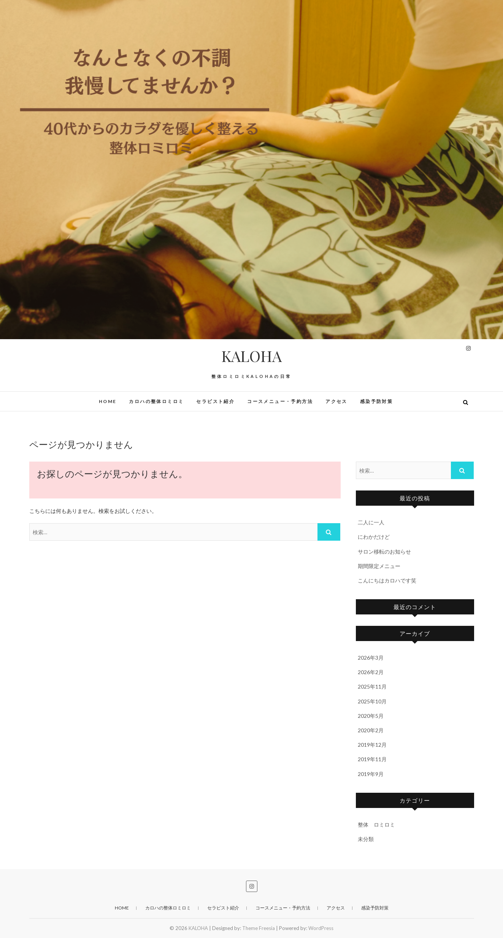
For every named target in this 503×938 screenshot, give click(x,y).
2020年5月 (371, 716)
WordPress (320, 928)
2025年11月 (372, 686)
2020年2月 (371, 730)
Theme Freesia (258, 928)
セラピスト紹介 (215, 401)
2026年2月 (371, 672)
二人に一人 (371, 522)
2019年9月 (371, 774)
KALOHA (251, 356)
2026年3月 (371, 657)
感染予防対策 (376, 401)
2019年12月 (372, 744)
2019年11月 (372, 759)
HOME (108, 401)
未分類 (366, 839)
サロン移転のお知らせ (384, 551)
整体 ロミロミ (376, 824)
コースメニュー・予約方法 (280, 401)
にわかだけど (374, 536)
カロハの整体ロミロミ (156, 401)
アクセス (336, 401)
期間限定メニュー (379, 566)
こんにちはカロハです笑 (387, 580)
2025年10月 (372, 701)
